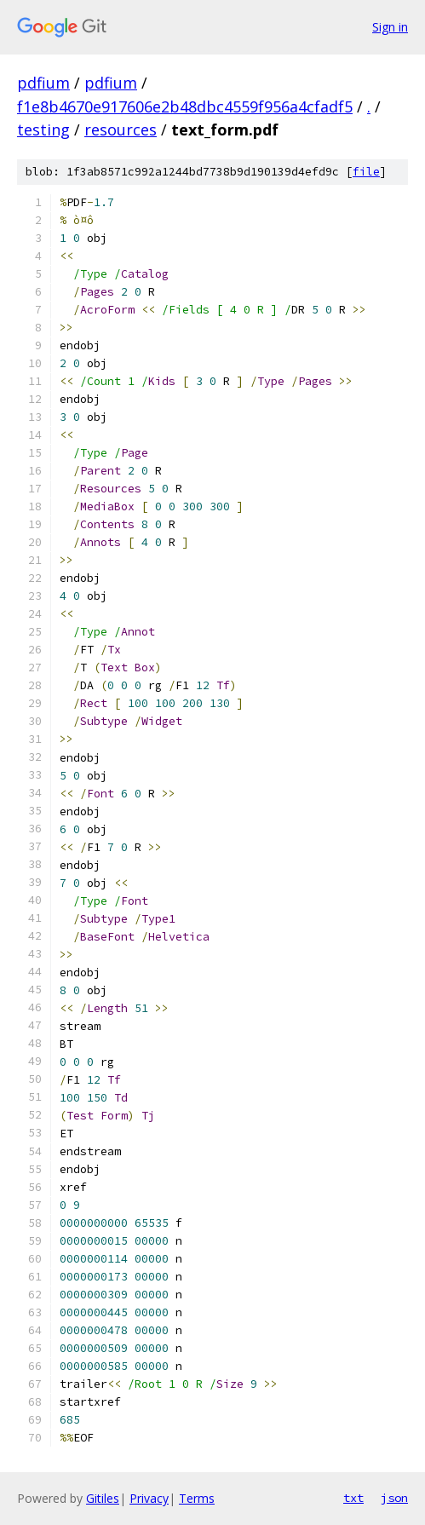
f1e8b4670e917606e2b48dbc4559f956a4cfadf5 (185, 106)
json (394, 1497)
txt (353, 1497)
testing (43, 129)
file (366, 171)
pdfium (43, 82)
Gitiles (102, 1498)
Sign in (390, 27)
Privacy (149, 1498)
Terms (197, 1498)
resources (120, 129)
